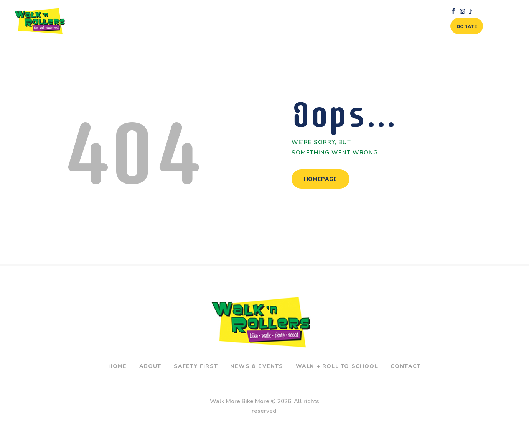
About (150, 366)
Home (117, 366)
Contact (406, 366)
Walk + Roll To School (337, 366)
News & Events (256, 366)
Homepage (320, 179)
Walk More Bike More (239, 401)
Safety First (196, 366)
